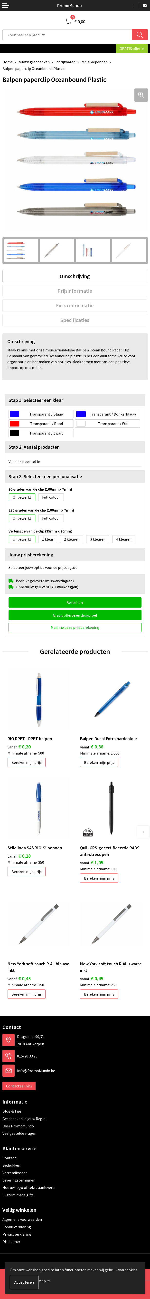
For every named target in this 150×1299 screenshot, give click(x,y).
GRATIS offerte (132, 48)
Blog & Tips (12, 1111)
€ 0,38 (91, 747)
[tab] (74, 276)
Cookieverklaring (16, 1226)
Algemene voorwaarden (22, 1219)
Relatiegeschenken (34, 61)
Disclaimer (11, 1241)
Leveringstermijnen (18, 1180)
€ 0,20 (19, 747)
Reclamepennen (94, 61)
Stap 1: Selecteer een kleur (36, 400)
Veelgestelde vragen (19, 1133)
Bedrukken (11, 1165)
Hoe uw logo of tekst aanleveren (29, 1187)
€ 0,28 (19, 856)
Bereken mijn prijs (26, 762)
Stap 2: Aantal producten (34, 447)
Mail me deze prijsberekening (75, 627)
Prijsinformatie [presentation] (74, 290)
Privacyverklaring (16, 1234)
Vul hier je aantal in (24, 461)
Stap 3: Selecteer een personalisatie (45, 476)
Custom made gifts (18, 1194)
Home (7, 61)
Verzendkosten (15, 1172)
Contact (9, 1157)
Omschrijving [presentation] (75, 276)
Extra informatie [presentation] (75, 305)
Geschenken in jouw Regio (24, 1118)
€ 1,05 (91, 862)
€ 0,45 (19, 978)
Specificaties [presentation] (74, 320)
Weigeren (45, 1281)
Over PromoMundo (18, 1126)
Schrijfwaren (65, 61)
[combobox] (67, 34)
